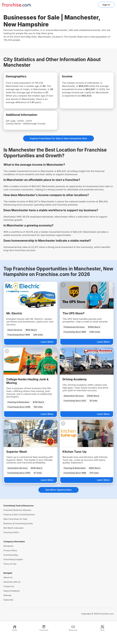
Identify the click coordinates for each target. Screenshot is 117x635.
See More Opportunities (58, 489)
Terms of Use (10, 564)
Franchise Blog (11, 555)
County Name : (14, 123)
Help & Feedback (12, 591)
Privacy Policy (10, 550)
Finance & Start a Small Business (19, 514)
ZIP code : (12, 120)
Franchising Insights (13, 559)
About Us (8, 577)
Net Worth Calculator (14, 528)
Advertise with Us (12, 582)
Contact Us (9, 586)
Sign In (106, 4)
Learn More (47, 341)
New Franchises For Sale (15, 519)
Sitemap (7, 595)
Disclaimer (9, 546)
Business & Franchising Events (18, 523)
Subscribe (8, 600)
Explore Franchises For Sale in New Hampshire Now (58, 138)
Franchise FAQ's (11, 532)
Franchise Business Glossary (17, 510)
